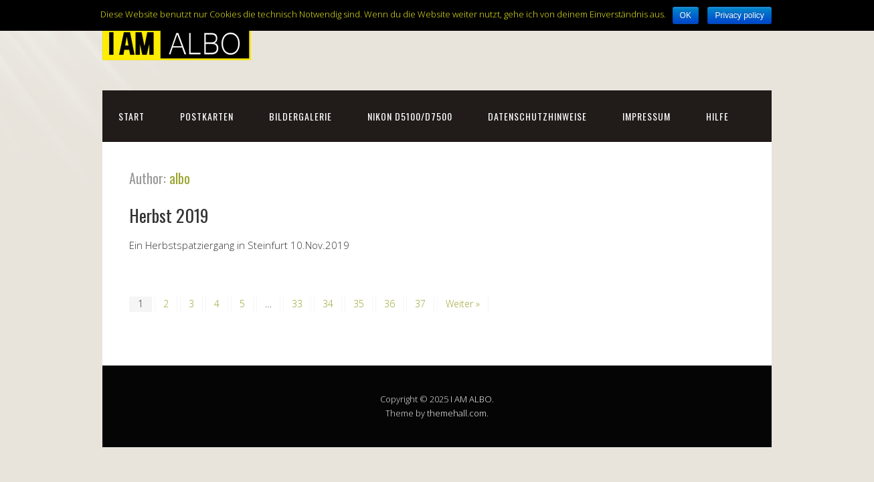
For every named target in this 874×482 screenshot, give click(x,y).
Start (131, 116)
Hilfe (717, 116)
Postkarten (207, 116)
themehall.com (457, 413)
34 (328, 303)
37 (420, 303)
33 (297, 303)
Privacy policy (739, 15)
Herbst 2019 (169, 215)
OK (685, 15)
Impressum (646, 116)
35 (358, 303)
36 (389, 303)
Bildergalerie (300, 116)
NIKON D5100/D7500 (409, 116)
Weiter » (463, 303)
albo (179, 178)
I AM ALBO (471, 399)
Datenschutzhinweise (537, 116)
